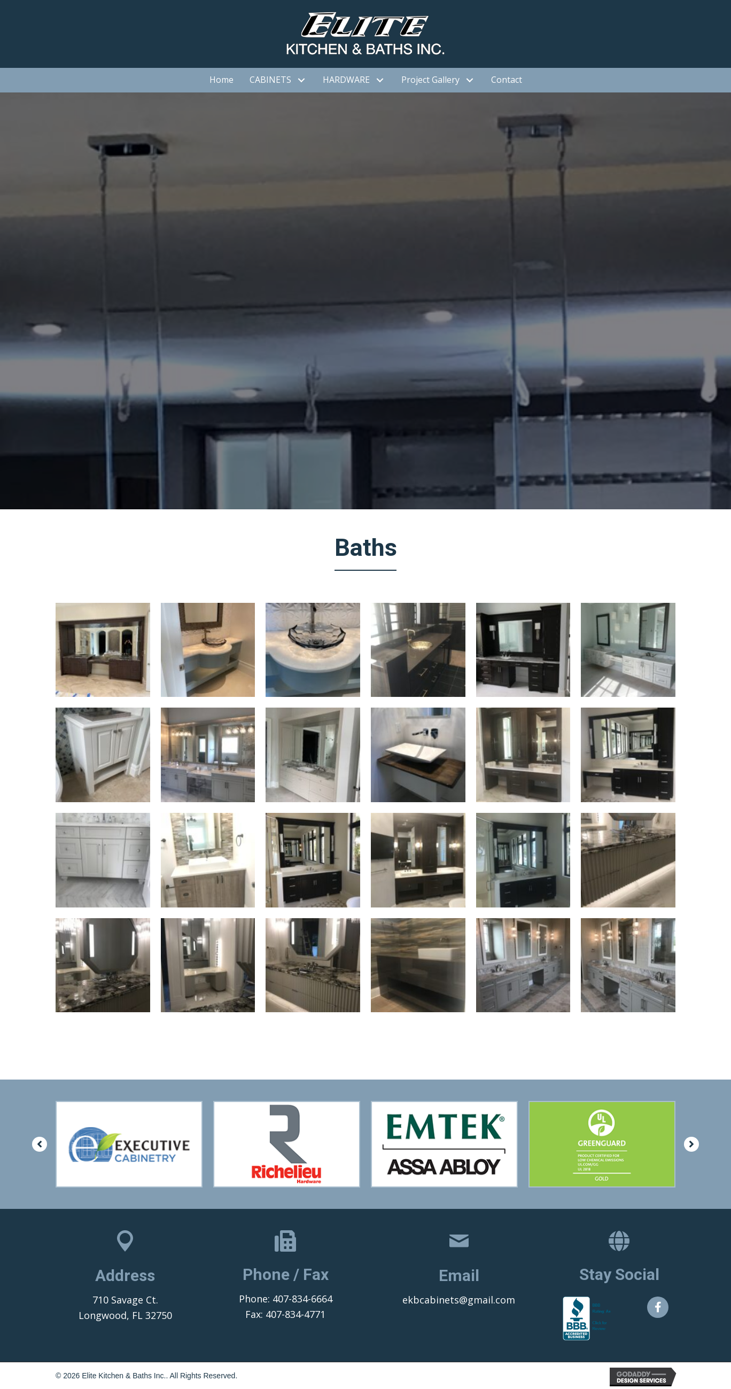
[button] (39, 1144)
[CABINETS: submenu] (301, 80)
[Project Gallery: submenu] (470, 80)
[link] (221, 80)
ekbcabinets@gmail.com (458, 1299)
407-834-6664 (302, 1298)
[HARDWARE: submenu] (380, 80)
